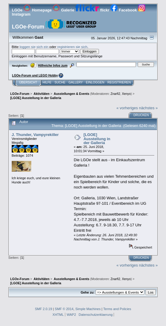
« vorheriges (127, 108)
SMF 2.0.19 (43, 309)
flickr (92, 10)
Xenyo (126, 93)
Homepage (38, 10)
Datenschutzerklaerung (96, 314)
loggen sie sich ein (34, 47)
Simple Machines (87, 309)
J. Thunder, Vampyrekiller (35, 134)
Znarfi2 (115, 93)
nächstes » (148, 108)
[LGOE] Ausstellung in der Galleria (97, 138)
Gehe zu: (87, 292)
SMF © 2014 (64, 309)
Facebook (124, 10)
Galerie (64, 10)
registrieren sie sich (72, 47)
